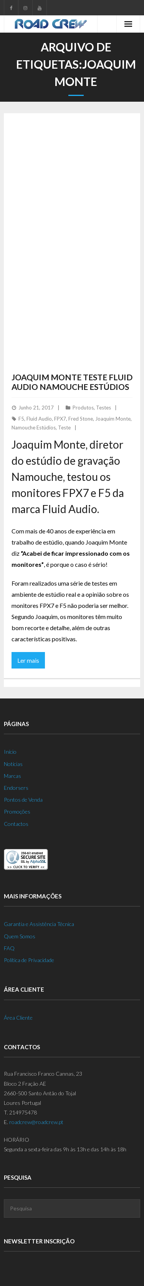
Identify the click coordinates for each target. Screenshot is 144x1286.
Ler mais (28, 660)
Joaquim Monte (113, 419)
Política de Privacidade (29, 960)
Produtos (83, 407)
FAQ (9, 948)
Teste (64, 427)
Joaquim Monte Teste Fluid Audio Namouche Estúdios (72, 381)
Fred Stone (80, 419)
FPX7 (60, 419)
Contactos (16, 823)
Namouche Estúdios (34, 427)
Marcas (12, 776)
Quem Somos (19, 936)
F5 (21, 419)
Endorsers (16, 787)
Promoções (17, 811)
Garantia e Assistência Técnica (39, 924)
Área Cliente (18, 1017)
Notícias (13, 764)
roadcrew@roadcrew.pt (36, 1122)
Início (10, 751)
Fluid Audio (39, 419)
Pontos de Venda (23, 799)
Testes (103, 407)
